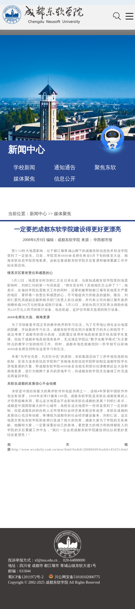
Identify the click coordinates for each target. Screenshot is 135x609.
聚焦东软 (105, 167)
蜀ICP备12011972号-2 (25, 577)
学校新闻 (24, 167)
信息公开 (65, 179)
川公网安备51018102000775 (74, 577)
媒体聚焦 (24, 179)
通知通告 (65, 167)
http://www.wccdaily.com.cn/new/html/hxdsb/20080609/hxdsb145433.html (70, 449)
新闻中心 (38, 213)
